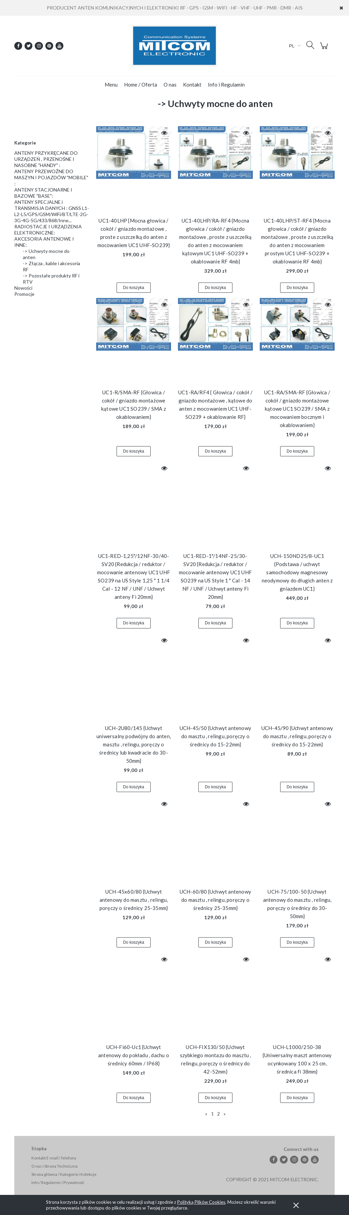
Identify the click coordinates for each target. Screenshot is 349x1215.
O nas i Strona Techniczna (54, 1166)
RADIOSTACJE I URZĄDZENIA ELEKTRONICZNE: (48, 230)
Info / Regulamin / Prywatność (58, 1182)
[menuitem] (111, 84)
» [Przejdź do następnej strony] (225, 1114)
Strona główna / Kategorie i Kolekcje (63, 1174)
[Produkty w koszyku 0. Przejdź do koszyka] (325, 49)
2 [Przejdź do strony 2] (218, 1114)
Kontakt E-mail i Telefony (53, 1157)
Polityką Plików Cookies (201, 1202)
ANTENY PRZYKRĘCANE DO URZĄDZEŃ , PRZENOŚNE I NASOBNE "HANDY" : (46, 159)
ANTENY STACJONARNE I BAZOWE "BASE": (43, 193)
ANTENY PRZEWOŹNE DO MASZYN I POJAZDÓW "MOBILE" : (51, 177)
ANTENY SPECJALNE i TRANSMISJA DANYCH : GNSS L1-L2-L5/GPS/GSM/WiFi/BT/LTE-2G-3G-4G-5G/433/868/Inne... (51, 211)
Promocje (24, 294)
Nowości (23, 288)
